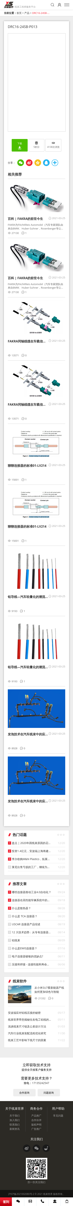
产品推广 (36, 1115)
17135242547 (40, 1083)
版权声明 (36, 1124)
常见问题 (58, 1115)
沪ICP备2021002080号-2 (21, 1194)
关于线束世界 (14, 1108)
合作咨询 (24, 1092)
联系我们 (15, 1124)
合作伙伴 (36, 1120)
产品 (26, 13)
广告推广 (36, 1129)
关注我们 (36, 1139)
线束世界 (48, 1194)
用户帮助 (58, 1108)
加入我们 (15, 1120)
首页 (19, 13)
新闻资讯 (15, 1129)
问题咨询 (49, 1092)
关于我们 (15, 1115)
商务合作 (36, 1108)
